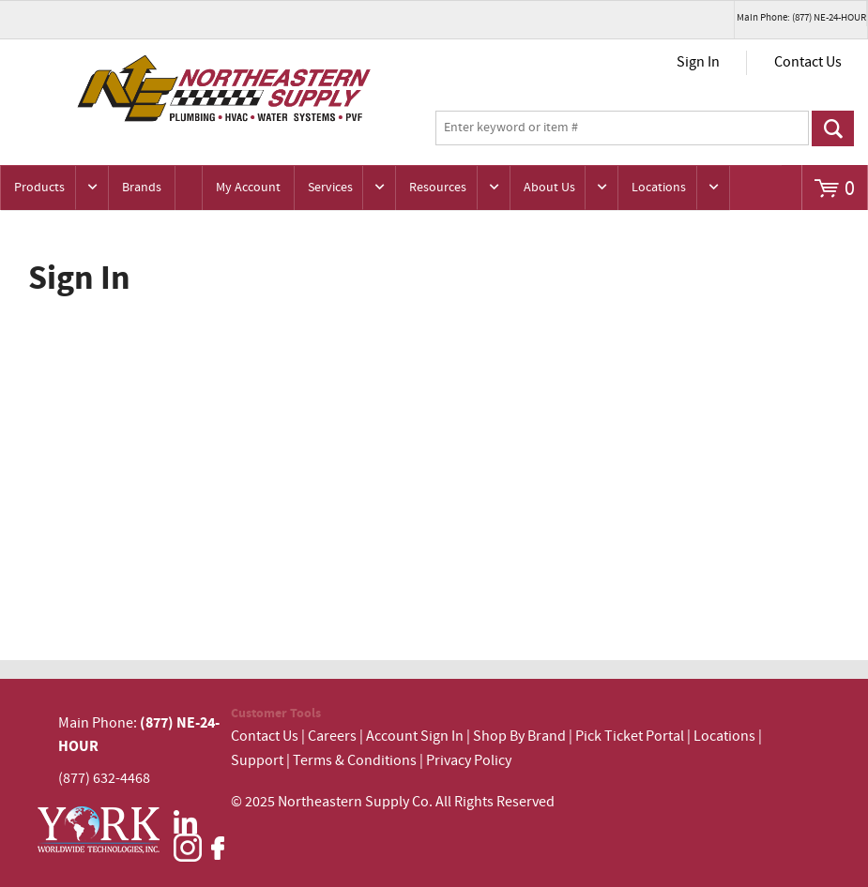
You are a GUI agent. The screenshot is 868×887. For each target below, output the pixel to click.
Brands (141, 187)
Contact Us (808, 62)
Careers (332, 736)
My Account (248, 187)
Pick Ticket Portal (629, 736)
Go (833, 128)
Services (330, 187)
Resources (437, 187)
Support (257, 761)
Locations (659, 187)
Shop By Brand (519, 736)
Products (39, 187)
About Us (549, 187)
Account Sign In (416, 736)
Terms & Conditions (355, 761)
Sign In (698, 62)
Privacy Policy (468, 761)
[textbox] (622, 128)
